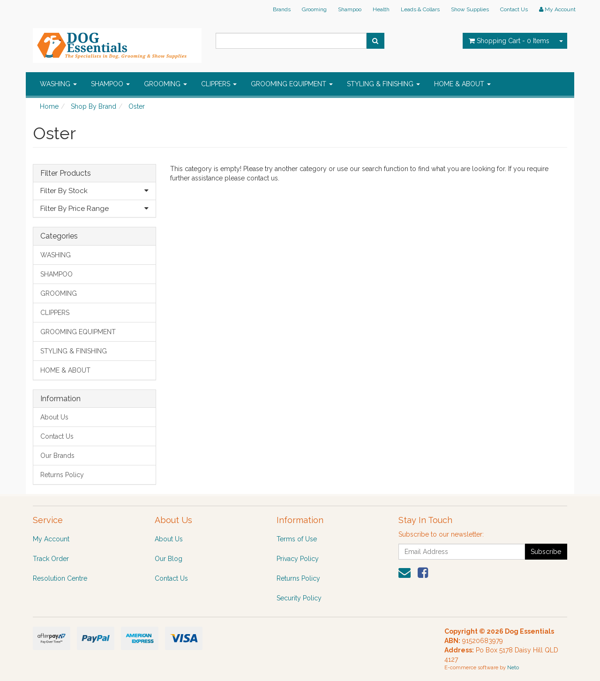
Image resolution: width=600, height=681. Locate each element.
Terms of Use (297, 539)
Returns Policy (62, 475)
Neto (513, 668)
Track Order (51, 558)
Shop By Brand (93, 106)
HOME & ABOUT (462, 84)
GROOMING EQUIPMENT (292, 84)
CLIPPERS (219, 84)
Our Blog (168, 558)
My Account (51, 539)
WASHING (58, 84)
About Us (54, 417)
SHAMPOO (110, 84)
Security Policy (299, 598)
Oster (136, 106)
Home (49, 106)
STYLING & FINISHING (383, 84)
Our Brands (57, 455)
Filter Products (65, 173)
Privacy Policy (298, 558)
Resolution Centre (60, 578)
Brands (282, 9)
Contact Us (514, 9)
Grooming (314, 9)
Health (381, 9)
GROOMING (165, 84)
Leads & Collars (420, 9)
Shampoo (349, 9)
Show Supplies (470, 9)
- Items (509, 41)
